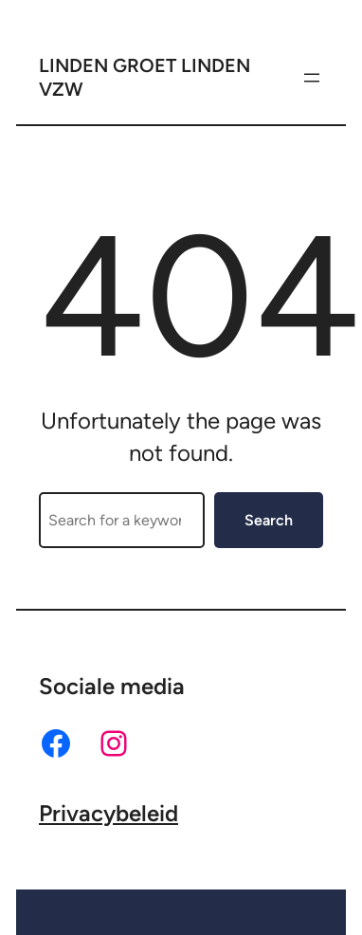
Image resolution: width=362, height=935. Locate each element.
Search (268, 520)
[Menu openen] (311, 77)
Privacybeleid (108, 813)
